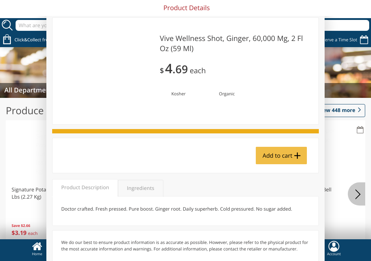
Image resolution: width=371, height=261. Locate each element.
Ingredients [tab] (140, 188)
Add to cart (277, 156)
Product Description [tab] (85, 187)
